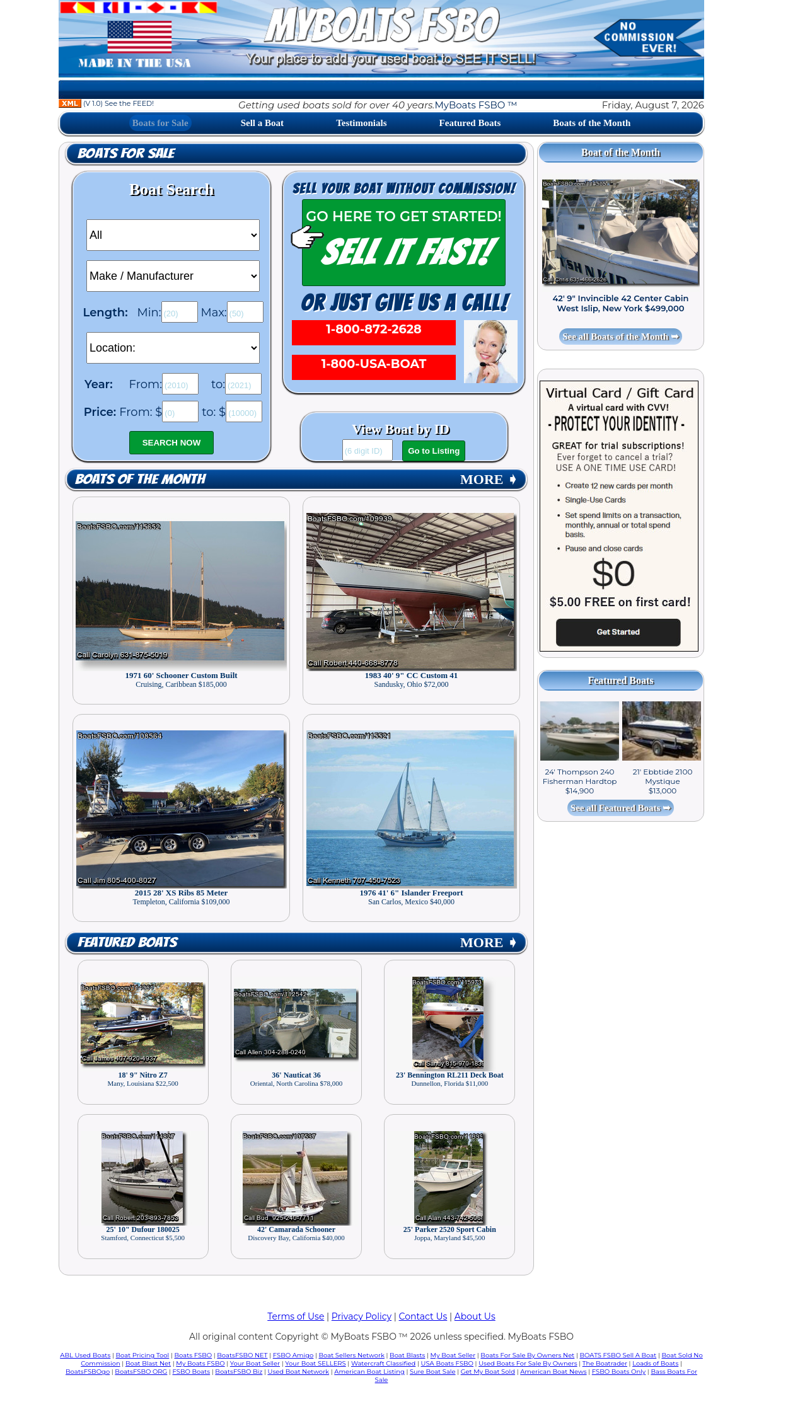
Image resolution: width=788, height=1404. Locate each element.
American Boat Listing (369, 1371)
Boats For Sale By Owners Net (527, 1355)
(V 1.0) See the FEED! (106, 103)
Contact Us (423, 1316)
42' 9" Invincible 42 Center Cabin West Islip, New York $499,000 (621, 303)
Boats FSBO (193, 1355)
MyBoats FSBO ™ (475, 105)
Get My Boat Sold (488, 1371)
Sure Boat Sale (433, 1371)
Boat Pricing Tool (142, 1355)
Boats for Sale (160, 123)
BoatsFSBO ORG (141, 1371)
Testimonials (361, 123)
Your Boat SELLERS (315, 1363)
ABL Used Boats (85, 1355)
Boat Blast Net (148, 1363)
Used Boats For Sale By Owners (527, 1363)
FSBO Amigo (293, 1355)
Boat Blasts (407, 1355)
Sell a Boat (262, 123)
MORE (489, 479)
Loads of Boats (655, 1363)
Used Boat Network (299, 1371)
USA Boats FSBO (447, 1363)
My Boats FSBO (200, 1363)
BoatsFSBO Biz (238, 1371)
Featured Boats (470, 123)
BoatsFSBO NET (242, 1355)
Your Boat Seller (255, 1363)
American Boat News (553, 1371)
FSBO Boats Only (619, 1371)
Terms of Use (295, 1316)
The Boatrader (604, 1363)
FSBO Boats (192, 1371)
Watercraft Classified (383, 1363)
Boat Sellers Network (351, 1355)
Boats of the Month (591, 123)
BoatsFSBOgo (88, 1371)
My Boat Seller (453, 1355)
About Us (475, 1316)
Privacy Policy (361, 1316)
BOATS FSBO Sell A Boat (618, 1355)
